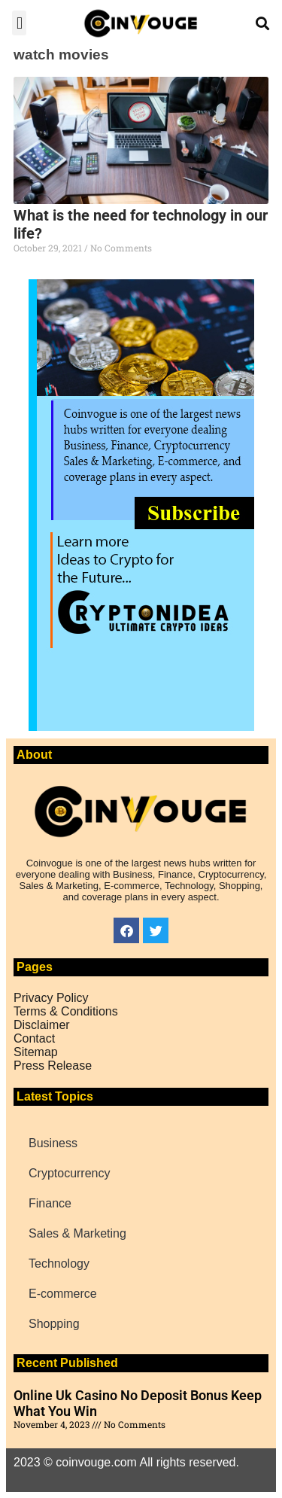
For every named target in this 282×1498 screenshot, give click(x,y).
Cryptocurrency (69, 1173)
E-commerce (63, 1293)
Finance (50, 1203)
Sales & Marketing (77, 1233)
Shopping (54, 1323)
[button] (19, 23)
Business (53, 1143)
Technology (59, 1263)
